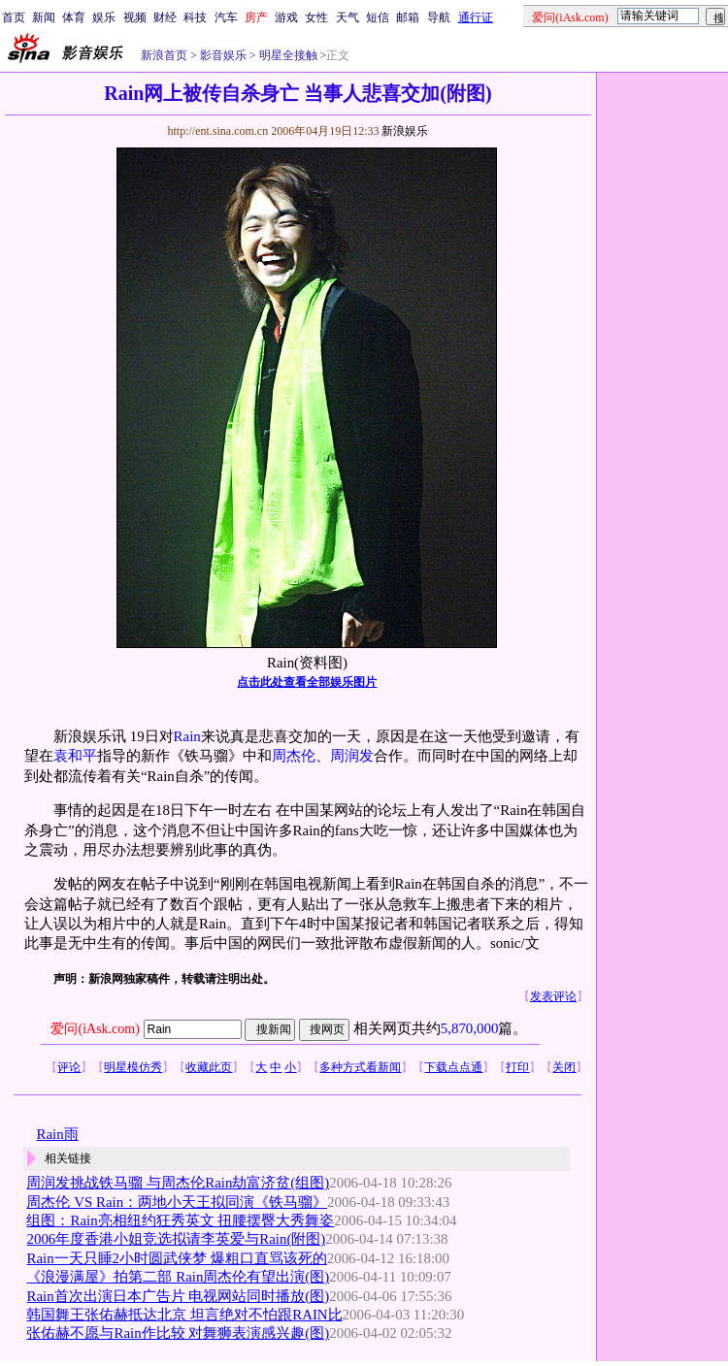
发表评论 (553, 996)
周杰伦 (293, 756)
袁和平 (75, 756)
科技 (195, 17)
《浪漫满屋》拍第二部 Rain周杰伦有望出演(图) (177, 1277)
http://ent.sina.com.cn (219, 131)
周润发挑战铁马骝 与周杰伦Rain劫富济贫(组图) (177, 1182)
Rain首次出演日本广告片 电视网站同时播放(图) (177, 1296)
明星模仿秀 (133, 1067)
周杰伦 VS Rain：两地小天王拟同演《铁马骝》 (176, 1202)
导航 (438, 17)
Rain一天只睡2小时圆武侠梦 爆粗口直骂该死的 (176, 1258)
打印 (517, 1067)
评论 (69, 1067)
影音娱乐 (223, 55)
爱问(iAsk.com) (94, 1029)
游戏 (286, 17)
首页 (13, 17)
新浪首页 (164, 55)
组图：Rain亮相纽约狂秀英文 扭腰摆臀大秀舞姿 (180, 1220)
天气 (347, 17)
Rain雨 (57, 1134)
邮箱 (407, 17)
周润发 (352, 756)
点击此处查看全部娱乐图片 (307, 682)
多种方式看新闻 (360, 1067)
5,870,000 (470, 1028)
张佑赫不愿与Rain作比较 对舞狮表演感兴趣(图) (177, 1333)
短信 (377, 17)
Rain (187, 736)
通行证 (475, 17)
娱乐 (104, 17)
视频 (135, 17)
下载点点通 (453, 1067)
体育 (73, 17)
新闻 (43, 17)
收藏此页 (208, 1067)
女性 (316, 17)
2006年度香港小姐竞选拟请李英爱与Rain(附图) (175, 1239)
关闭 (564, 1067)
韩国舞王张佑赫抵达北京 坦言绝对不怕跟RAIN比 (184, 1314)
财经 (165, 17)
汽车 (226, 17)
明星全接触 (286, 55)
